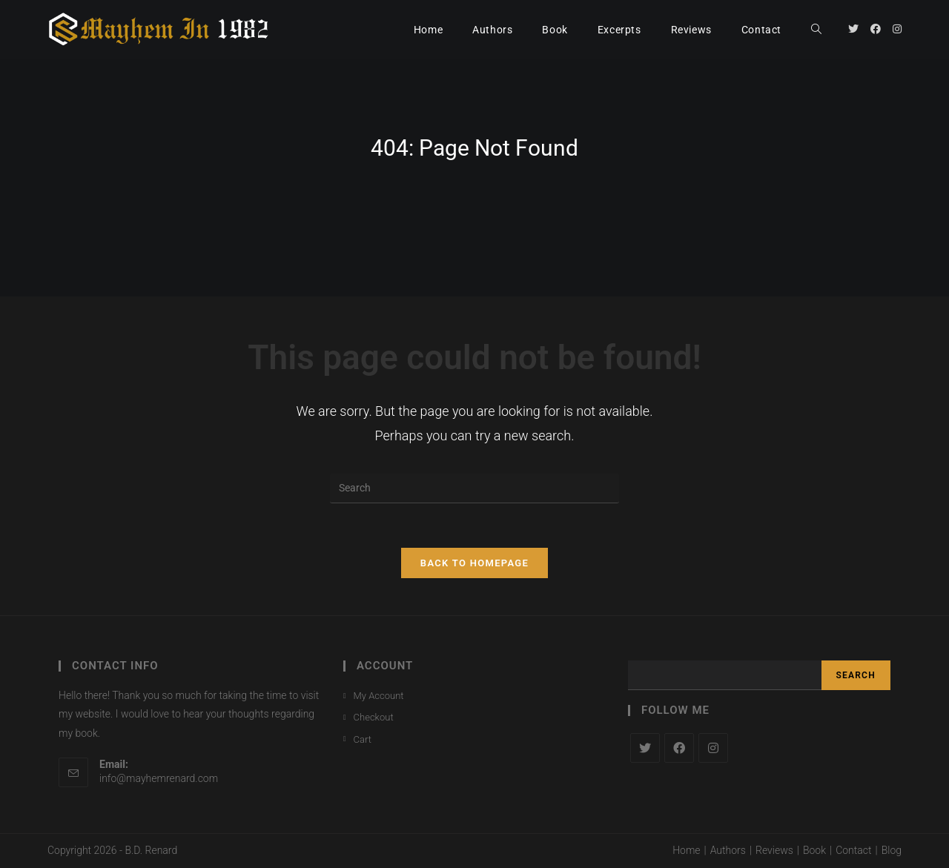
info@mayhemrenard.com (158, 778)
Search (856, 675)
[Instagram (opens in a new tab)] (897, 29)
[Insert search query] (474, 488)
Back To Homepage (474, 563)
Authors (728, 850)
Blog (892, 850)
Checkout (374, 717)
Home (686, 850)
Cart (362, 739)
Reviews (774, 850)
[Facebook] (679, 748)
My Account (379, 695)
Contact (853, 850)
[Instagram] (713, 748)
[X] (645, 748)
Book (814, 850)
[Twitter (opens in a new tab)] (853, 29)
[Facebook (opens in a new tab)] (875, 29)
